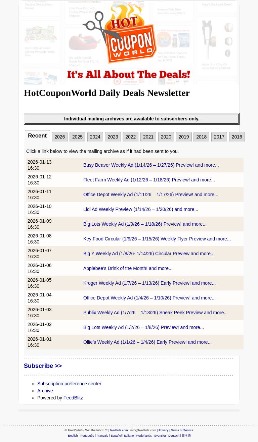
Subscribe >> (43, 366)
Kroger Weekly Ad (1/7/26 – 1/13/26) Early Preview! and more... (149, 283)
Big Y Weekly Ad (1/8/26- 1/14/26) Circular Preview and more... (149, 253)
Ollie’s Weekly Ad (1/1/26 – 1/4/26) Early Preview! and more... (147, 342)
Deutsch (173, 435)
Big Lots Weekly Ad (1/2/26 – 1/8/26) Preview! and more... (143, 327)
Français (103, 435)
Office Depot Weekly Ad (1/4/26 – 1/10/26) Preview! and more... (149, 297)
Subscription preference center (69, 383)
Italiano (129, 435)
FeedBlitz (73, 397)
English (73, 435)
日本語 (186, 435)
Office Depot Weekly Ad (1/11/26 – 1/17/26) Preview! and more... (150, 194)
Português (87, 435)
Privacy (164, 430)
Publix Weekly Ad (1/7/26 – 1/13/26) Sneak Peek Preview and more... (155, 312)
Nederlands (144, 435)
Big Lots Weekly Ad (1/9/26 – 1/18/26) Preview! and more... (145, 224)
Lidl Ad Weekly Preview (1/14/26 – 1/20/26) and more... (140, 209)
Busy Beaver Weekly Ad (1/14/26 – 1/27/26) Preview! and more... (151, 165)
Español (116, 435)
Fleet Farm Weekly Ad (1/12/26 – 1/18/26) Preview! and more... (149, 179)
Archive (45, 390)
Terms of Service (182, 430)
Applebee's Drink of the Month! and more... (128, 268)
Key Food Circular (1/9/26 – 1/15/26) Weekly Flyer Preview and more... (157, 238)
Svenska (160, 435)
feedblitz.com (119, 430)
